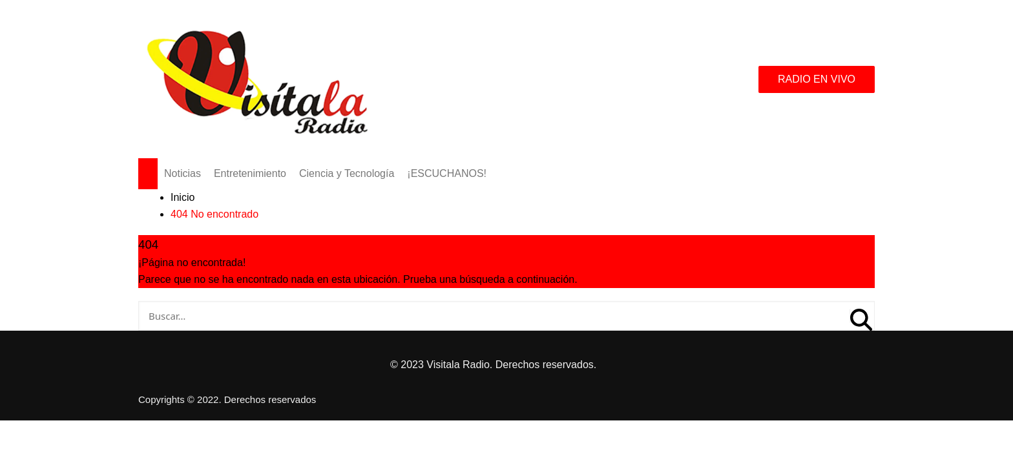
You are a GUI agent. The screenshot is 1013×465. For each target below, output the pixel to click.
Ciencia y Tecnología (346, 173)
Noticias (182, 173)
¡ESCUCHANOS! (446, 173)
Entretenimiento (250, 173)
